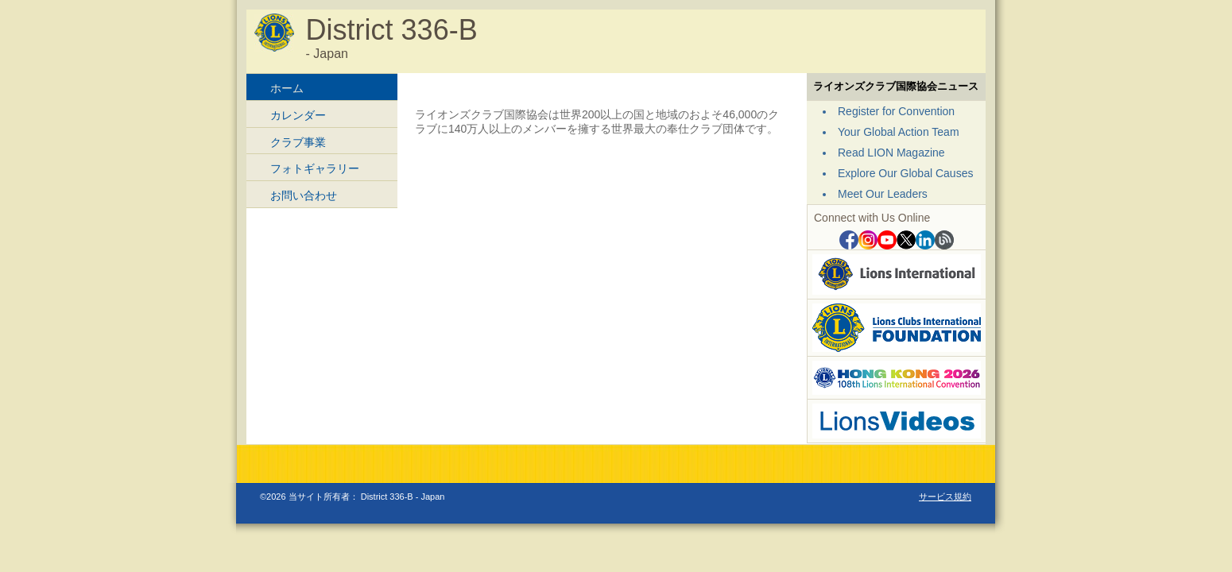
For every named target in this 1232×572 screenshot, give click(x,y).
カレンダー (298, 115)
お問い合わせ (303, 195)
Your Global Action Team (898, 132)
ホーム (287, 88)
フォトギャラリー (314, 168)
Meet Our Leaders (883, 193)
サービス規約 (945, 496)
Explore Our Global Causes (905, 173)
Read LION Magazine (891, 152)
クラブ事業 (298, 142)
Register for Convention (896, 111)
